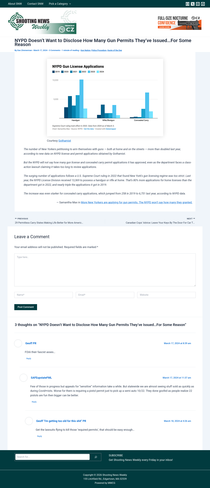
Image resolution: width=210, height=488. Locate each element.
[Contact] (187, 4)
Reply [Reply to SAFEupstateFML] (34, 402)
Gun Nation (85, 50)
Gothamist (64, 140)
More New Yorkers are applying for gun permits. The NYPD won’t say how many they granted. (136, 202)
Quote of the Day (114, 50)
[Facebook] (203, 4)
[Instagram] (198, 4)
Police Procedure (98, 50)
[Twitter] (192, 4)
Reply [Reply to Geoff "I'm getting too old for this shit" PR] (39, 436)
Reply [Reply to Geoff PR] (28, 358)
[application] (69, 4)
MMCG (111, 483)
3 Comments (54, 50)
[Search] (95, 457)
